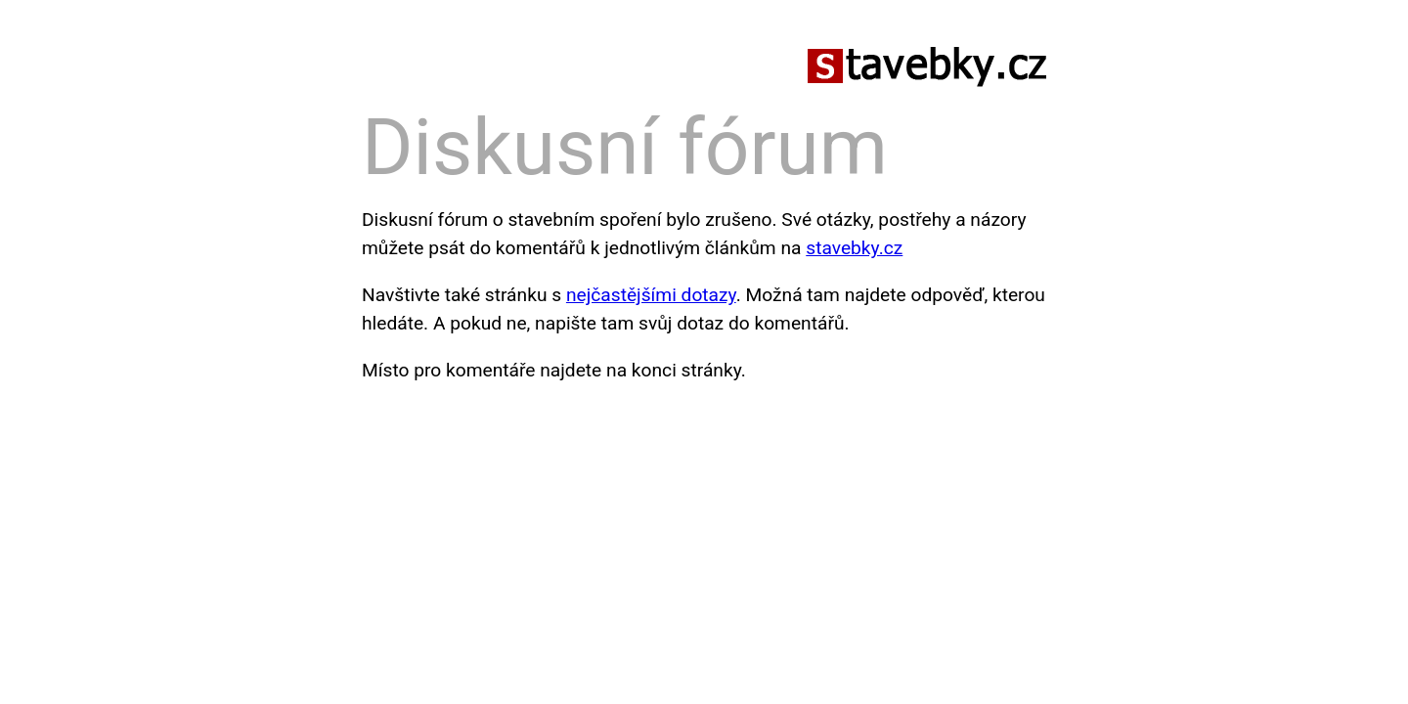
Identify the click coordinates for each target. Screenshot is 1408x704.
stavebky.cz (854, 248)
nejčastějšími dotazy (651, 295)
